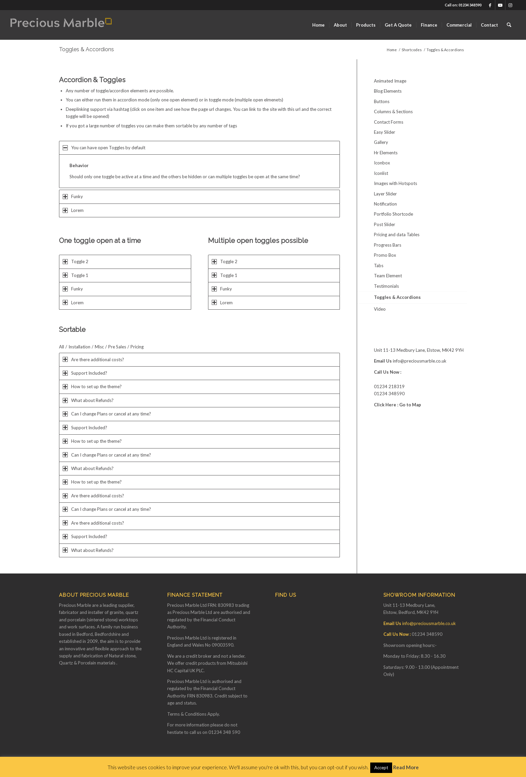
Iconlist (381, 173)
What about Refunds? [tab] (88, 400)
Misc (99, 346)
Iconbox (382, 162)
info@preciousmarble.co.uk (419, 361)
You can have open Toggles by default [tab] (104, 147)
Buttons (381, 101)
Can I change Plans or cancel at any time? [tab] (107, 413)
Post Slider (384, 224)
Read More (406, 767)
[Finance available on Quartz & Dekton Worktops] (61, 25)
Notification (385, 204)
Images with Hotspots (395, 183)
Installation (79, 346)
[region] (199, 171)
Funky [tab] (73, 196)
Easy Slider (384, 132)
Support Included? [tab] (85, 373)
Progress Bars (387, 245)
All (61, 346)
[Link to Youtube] (500, 5)
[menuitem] (318, 25)
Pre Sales (117, 346)
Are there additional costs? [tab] (93, 359)
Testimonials (386, 286)
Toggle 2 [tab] (75, 261)
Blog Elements (388, 91)
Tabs (378, 265)
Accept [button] (381, 767)
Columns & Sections (393, 111)
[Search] (509, 25)
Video (380, 309)
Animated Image (390, 81)
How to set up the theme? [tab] (92, 386)
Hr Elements (386, 152)
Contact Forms (388, 122)
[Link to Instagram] (510, 5)
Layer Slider (385, 193)
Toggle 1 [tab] (75, 275)
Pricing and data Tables (396, 234)
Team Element (388, 275)
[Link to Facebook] (490, 5)
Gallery (381, 142)
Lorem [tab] (73, 210)
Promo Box (385, 255)
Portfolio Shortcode (393, 214)
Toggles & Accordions (86, 49)
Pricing (137, 346)
